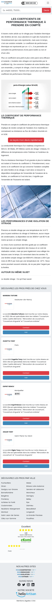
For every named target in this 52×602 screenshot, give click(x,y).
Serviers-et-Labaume (35, 489)
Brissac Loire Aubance (35, 486)
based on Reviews (26, 534)
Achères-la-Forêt (8, 502)
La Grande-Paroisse (34, 515)
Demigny (30, 496)
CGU (34, 601)
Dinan (3, 486)
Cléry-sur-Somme (8, 518)
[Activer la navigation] (48, 3)
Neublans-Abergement (10, 509)
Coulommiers (6, 505)
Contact (26, 327)
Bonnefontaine (7, 492)
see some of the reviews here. (26, 536)
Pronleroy (5, 499)
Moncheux (30, 492)
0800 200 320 (31, 3)
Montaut (4, 512)
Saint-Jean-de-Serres (10, 515)
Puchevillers (6, 483)
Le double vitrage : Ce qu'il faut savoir (16, 279)
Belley (28, 499)
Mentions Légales (23, 601)
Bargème (5, 496)
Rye (27, 502)
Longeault (30, 512)
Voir (26, 332)
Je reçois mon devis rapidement (26, 140)
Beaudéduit (31, 509)
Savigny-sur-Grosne (9, 489)
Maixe (28, 483)
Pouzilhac (30, 518)
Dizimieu (29, 505)
